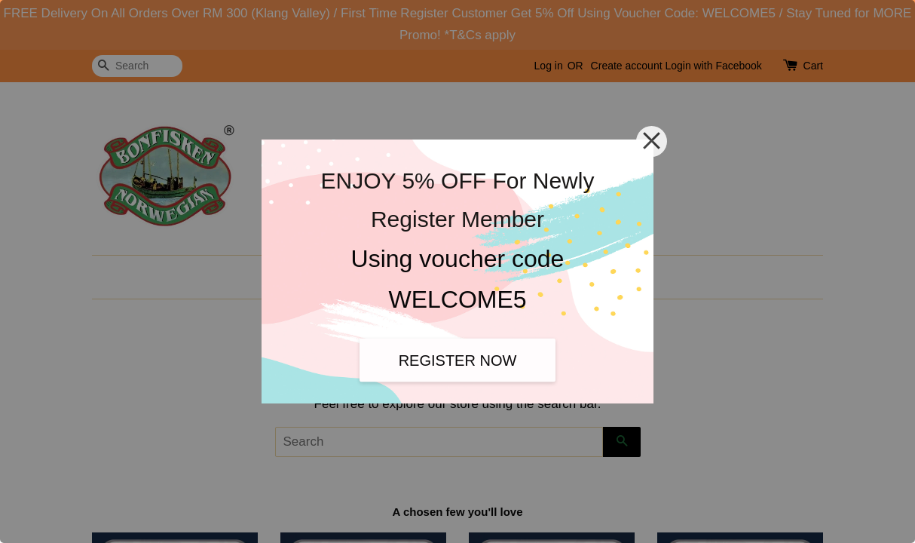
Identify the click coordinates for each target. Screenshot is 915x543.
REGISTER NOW (458, 359)
